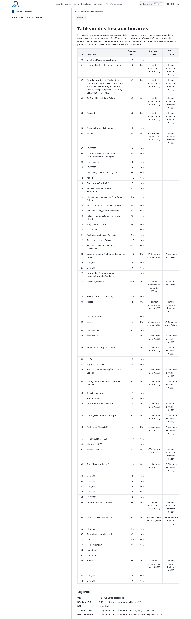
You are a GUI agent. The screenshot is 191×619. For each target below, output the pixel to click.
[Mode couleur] (167, 4)
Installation (86, 4)
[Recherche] (151, 3)
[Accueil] (62, 11)
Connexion (98, 4)
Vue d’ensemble (72, 4)
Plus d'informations (115, 4)
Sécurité (59, 4)
